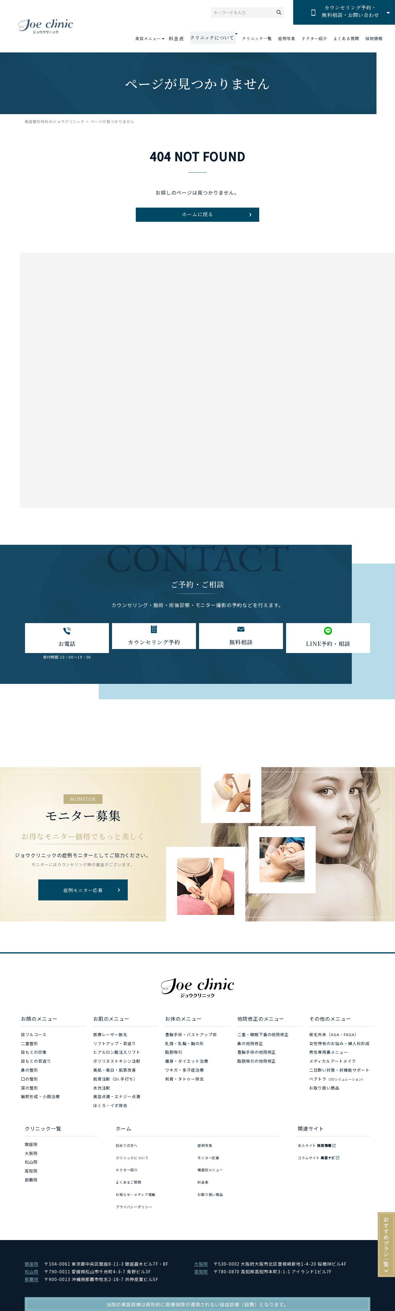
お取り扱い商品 (324, 1099)
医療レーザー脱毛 (110, 1045)
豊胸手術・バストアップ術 (191, 1045)
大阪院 (31, 1164)
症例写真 (286, 38)
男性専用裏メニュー (328, 1063)
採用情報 (374, 38)
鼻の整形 (29, 1081)
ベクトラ (337, 1090)
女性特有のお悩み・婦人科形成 (339, 1054)
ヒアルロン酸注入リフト (117, 1063)
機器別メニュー (213, 1173)
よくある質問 (346, 38)
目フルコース (34, 1045)
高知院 (31, 1182)
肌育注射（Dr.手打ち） (115, 1090)
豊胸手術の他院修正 (256, 1063)
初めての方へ (129, 1155)
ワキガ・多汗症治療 (184, 1081)
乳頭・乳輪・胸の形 (184, 1054)
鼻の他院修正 (250, 1054)
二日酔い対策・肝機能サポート (339, 1081)
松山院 (31, 1173)
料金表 (183, 38)
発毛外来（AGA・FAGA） (334, 1045)
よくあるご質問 (131, 1182)
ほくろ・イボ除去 (110, 1117)
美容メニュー (156, 38)
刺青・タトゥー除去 (184, 1090)
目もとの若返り (36, 1072)
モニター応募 (210, 1164)
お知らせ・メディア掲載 (139, 1191)
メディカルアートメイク (332, 1072)
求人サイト (318, 1155)
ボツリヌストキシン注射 (117, 1072)
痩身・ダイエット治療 (186, 1072)
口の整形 (29, 1090)
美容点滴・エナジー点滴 (117, 1108)
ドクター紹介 (314, 38)
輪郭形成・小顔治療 (40, 1108)
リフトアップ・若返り (114, 1054)
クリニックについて (135, 1164)
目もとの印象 (34, 1063)
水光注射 (101, 1099)
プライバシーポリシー (137, 1200)
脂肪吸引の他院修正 (256, 1072)
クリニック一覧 (257, 38)
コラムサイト (320, 1164)
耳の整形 (29, 1099)
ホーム (123, 1140)
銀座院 (31, 1155)
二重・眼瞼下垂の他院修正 (263, 1045)
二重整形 (29, 1054)
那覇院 (31, 1191)
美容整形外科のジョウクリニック (55, 121)
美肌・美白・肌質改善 (114, 1081)
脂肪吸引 (173, 1063)
